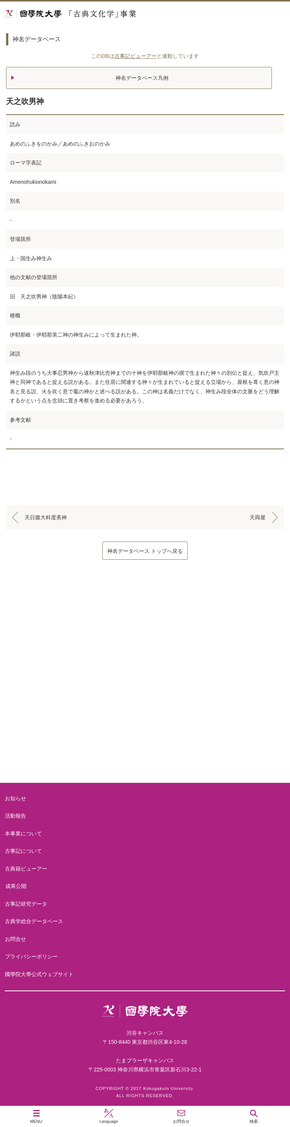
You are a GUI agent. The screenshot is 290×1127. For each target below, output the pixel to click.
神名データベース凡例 (142, 78)
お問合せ (15, 939)
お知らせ (15, 798)
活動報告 (15, 816)
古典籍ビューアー (145, 754)
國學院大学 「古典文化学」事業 (99, 14)
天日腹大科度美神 (46, 517)
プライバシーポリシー (31, 956)
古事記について (145, 693)
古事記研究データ (26, 904)
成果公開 (15, 886)
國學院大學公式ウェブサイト (39, 974)
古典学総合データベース (34, 921)
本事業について (145, 633)
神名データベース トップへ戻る (145, 551)
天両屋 (257, 517)
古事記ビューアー (135, 56)
